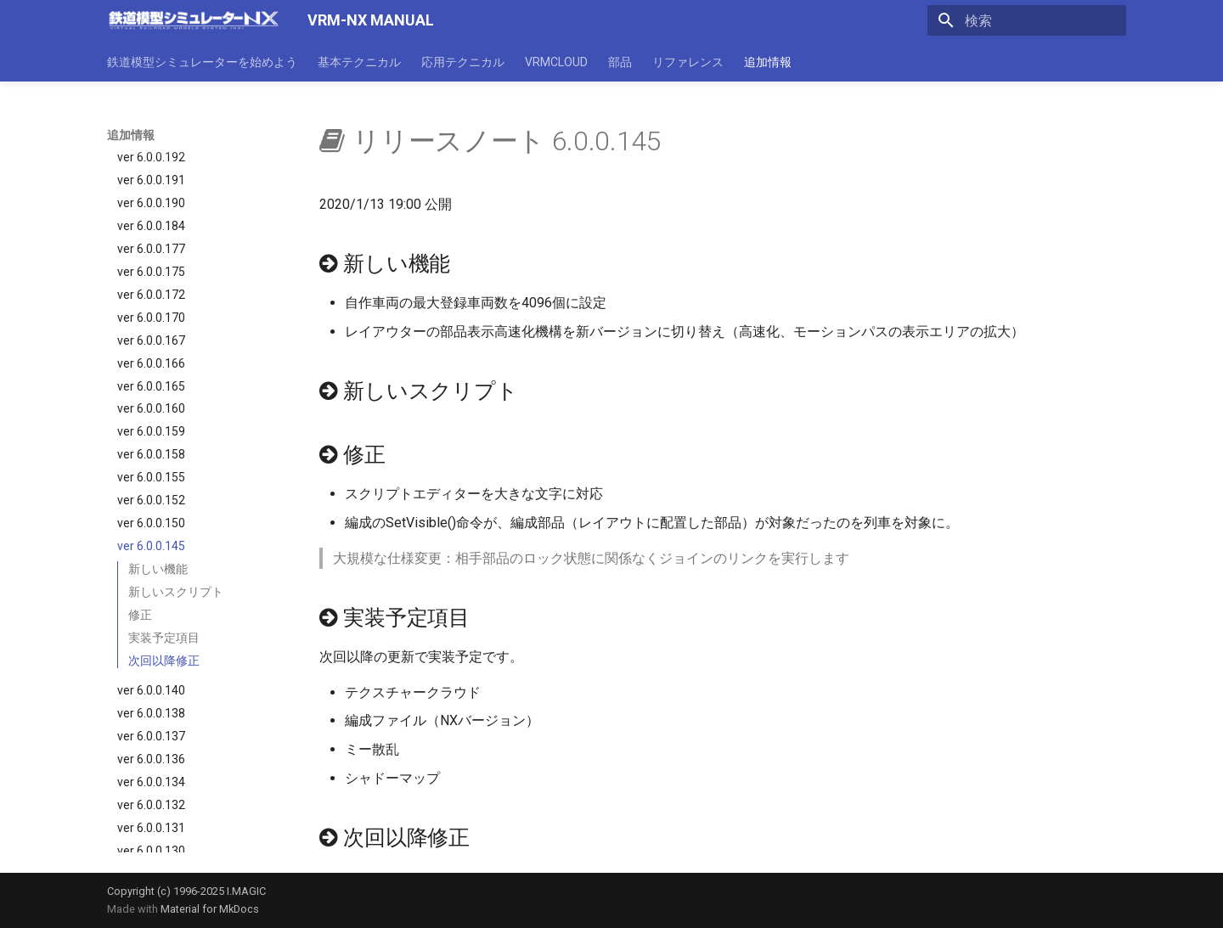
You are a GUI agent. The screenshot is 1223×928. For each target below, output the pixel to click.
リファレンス (688, 62)
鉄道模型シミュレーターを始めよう (202, 62)
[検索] (1026, 20)
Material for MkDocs (210, 909)
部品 (620, 62)
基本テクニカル (359, 62)
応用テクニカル (462, 62)
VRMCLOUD (556, 62)
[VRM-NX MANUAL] (193, 20)
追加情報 (768, 62)
